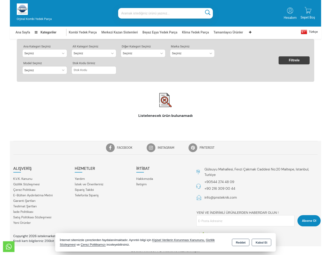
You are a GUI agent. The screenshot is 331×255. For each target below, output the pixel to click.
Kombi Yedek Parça (83, 32)
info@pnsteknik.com (220, 197)
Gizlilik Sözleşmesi (26, 184)
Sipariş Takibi (84, 190)
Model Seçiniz (32, 63)
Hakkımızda (144, 179)
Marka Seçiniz (180, 46)
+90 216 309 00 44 (219, 188)
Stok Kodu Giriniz (84, 63)
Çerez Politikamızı (93, 244)
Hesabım (290, 17)
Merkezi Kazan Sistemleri (119, 32)
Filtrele (294, 60)
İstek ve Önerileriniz (89, 184)
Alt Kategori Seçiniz (85, 46)
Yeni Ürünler (22, 223)
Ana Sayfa (23, 32)
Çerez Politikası (24, 190)
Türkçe (309, 32)
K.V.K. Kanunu (22, 179)
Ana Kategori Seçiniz (37, 46)
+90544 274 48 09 (219, 182)
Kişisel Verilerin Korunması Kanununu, (178, 240)
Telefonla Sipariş (87, 195)
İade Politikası (23, 212)
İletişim (141, 184)
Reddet (240, 242)
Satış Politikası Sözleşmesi (32, 217)
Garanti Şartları (24, 201)
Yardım (80, 179)
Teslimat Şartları (25, 206)
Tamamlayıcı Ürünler (228, 32)
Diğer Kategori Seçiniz (136, 46)
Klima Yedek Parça (195, 32)
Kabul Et (261, 242)
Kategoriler (45, 32)
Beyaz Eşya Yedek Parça (160, 32)
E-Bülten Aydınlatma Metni (33, 195)
